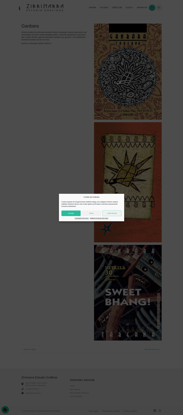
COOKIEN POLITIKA (82, 218)
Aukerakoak (112, 213)
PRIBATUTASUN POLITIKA (99, 218)
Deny (91, 213)
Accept (71, 213)
